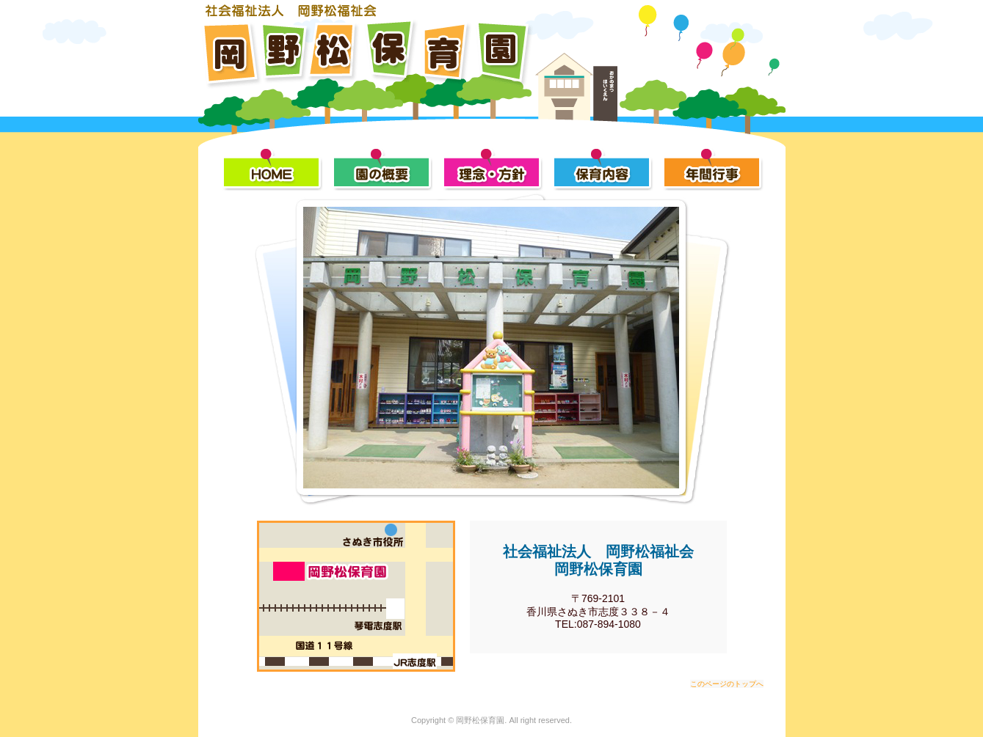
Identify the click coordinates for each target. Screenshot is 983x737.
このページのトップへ (726, 684)
